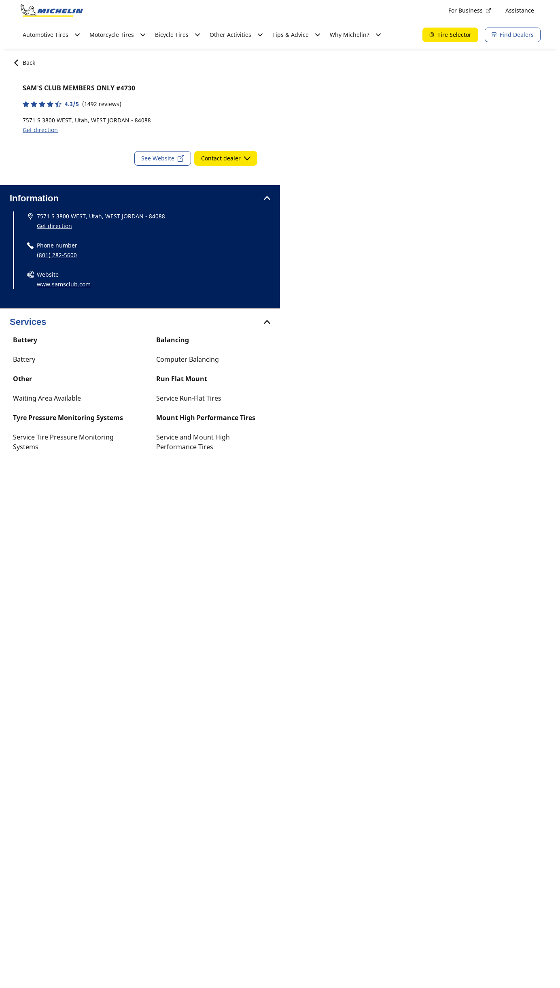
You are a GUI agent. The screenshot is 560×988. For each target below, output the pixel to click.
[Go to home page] (51, 10)
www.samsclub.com (64, 284)
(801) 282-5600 (57, 255)
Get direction (40, 130)
